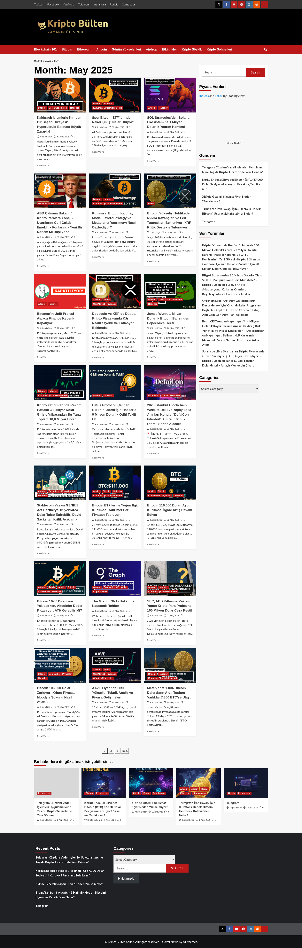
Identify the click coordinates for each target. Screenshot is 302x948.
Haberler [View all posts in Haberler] (74, 108)
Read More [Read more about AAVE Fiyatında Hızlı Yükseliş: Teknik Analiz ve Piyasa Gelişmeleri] (98, 726)
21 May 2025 (63, 615)
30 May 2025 (63, 136)
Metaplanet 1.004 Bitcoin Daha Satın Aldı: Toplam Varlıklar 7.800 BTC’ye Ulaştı (169, 692)
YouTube (68, 4)
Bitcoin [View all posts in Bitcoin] (41, 108)
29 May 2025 (173, 132)
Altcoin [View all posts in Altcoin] (151, 108)
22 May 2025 (63, 524)
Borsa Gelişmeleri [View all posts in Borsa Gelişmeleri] (58, 108)
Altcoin (101, 49)
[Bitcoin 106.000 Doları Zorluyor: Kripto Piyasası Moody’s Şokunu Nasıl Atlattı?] (60, 665)
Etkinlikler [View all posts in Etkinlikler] (153, 395)
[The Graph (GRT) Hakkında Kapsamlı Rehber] (115, 578)
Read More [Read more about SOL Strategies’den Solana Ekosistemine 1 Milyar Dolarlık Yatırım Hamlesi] (153, 160)
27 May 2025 (63, 328)
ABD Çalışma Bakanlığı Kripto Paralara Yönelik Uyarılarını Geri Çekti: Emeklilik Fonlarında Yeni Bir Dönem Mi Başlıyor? (59, 223)
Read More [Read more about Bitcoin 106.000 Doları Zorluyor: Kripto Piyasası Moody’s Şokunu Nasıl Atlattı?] (43, 736)
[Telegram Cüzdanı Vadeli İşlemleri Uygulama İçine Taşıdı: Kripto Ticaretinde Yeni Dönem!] (56, 783)
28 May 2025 (171, 232)
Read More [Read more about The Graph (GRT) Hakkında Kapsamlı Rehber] (98, 635)
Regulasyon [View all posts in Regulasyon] (44, 793)
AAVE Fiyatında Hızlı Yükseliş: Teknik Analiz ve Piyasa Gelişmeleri (112, 692)
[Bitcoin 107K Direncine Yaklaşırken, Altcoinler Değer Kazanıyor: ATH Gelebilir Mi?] (60, 578)
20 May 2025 (63, 707)
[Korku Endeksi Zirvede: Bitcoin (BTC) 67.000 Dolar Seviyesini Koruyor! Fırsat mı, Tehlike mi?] (103, 783)
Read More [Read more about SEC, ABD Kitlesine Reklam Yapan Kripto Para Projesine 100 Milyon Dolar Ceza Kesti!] (153, 640)
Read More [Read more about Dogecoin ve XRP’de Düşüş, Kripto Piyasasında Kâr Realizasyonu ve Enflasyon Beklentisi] (98, 357)
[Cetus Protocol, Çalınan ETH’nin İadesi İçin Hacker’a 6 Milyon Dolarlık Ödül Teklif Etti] (115, 382)
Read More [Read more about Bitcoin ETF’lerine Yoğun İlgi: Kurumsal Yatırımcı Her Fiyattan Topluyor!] (98, 544)
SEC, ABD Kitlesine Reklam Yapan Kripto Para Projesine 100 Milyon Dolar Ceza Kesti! (169, 606)
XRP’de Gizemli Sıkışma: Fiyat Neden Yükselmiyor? (226, 199)
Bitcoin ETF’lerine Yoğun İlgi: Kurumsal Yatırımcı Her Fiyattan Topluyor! (115, 510)
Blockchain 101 (45, 49)
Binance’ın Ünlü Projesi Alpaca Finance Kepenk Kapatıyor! (55, 318)
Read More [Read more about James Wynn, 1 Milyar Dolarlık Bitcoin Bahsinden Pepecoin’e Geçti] (153, 357)
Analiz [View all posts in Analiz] (107, 299)
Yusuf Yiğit (155, 232)
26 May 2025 (173, 328)
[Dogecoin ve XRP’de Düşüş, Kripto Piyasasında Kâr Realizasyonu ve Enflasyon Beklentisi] (115, 291)
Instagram (99, 4)
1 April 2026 (62, 820)
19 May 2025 (173, 702)
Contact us (129, 4)
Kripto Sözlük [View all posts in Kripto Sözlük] (100, 591)
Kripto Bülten (46, 136)
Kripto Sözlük (192, 49)
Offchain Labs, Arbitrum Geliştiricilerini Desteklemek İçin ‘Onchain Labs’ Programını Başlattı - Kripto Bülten (231, 305)
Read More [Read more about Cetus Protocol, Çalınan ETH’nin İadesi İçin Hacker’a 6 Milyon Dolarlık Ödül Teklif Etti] (98, 457)
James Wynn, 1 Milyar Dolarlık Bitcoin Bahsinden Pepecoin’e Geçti (168, 318)
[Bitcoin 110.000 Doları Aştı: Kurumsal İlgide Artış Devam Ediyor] (170, 483)
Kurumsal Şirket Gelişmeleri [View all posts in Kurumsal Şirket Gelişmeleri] (107, 108)
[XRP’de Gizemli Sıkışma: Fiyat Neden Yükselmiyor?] (151, 783)
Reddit (114, 4)
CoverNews (170, 942)
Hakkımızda (126, 878)
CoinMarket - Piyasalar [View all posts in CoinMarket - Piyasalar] (104, 304)
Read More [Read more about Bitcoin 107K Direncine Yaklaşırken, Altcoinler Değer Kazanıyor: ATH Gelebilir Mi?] (43, 640)
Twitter (38, 4)
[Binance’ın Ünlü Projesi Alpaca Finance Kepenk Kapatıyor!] (60, 291)
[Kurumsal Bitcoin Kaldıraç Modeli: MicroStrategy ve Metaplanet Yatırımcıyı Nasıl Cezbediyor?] (115, 190)
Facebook (53, 4)
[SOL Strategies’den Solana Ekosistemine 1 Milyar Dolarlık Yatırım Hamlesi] (170, 95)
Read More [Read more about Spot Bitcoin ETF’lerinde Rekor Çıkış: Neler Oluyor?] (98, 151)
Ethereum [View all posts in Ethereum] (185, 793)
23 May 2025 (118, 424)
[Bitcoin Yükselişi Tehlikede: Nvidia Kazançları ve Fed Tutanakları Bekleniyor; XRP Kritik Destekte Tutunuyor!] (170, 190)
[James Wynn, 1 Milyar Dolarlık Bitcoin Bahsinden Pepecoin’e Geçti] (170, 291)
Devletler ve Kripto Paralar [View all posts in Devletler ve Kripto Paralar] (51, 203)
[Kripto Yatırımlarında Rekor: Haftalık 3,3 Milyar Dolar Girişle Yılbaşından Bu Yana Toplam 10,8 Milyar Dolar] (60, 382)
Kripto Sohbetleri (219, 49)
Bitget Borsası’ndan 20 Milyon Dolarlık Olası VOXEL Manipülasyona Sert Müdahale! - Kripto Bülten (232, 280)
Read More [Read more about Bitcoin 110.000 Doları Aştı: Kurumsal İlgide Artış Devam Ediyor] (153, 544)
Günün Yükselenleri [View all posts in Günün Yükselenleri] (103, 678)
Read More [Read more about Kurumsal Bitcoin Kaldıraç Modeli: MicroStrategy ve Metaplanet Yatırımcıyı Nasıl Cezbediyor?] (98, 256)
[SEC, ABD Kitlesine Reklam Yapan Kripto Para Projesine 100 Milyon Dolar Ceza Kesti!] (170, 578)
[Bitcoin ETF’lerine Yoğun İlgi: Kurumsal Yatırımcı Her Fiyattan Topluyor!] (115, 483)
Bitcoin (67, 49)
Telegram (83, 4)
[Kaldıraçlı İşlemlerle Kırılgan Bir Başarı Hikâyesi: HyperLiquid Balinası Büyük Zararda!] (60, 95)
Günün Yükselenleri (126, 49)
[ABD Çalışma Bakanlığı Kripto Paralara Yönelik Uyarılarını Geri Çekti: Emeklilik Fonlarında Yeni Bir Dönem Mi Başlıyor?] (60, 190)
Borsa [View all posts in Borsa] (146, 793)
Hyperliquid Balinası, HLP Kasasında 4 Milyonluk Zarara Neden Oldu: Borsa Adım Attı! (230, 340)
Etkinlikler (169, 49)
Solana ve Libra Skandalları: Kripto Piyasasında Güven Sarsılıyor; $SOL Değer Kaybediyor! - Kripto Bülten (233, 356)
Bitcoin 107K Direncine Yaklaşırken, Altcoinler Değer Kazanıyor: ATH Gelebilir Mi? (60, 606)
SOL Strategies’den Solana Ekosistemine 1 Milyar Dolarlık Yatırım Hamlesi (168, 122)
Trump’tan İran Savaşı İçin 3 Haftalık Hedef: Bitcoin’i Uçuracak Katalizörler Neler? (231, 211)
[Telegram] (246, 783)
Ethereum (84, 49)
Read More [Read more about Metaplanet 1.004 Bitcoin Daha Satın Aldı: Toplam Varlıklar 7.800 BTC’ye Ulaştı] (153, 731)
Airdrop (151, 49)
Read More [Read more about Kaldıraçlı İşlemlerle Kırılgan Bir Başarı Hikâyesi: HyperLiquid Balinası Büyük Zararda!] (43, 165)
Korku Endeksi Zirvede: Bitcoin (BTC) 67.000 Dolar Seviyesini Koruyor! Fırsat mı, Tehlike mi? (232, 184)
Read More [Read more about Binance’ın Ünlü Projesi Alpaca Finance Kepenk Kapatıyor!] (43, 357)
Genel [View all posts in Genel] (151, 203)
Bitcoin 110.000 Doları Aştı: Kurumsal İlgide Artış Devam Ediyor (169, 510)
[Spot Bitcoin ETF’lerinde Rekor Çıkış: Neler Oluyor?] (115, 95)
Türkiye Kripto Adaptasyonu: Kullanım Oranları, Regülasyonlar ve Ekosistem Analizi (226, 289)
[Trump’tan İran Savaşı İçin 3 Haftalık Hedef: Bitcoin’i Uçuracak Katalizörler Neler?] (198, 783)
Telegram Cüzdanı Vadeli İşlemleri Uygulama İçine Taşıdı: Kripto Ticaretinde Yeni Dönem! (232, 170)
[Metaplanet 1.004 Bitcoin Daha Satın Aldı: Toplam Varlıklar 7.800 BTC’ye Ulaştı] (170, 665)
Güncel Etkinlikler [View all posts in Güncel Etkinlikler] (171, 395)
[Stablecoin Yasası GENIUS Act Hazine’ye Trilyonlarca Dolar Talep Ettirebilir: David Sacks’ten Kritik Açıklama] (60, 483)
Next (125, 750)
